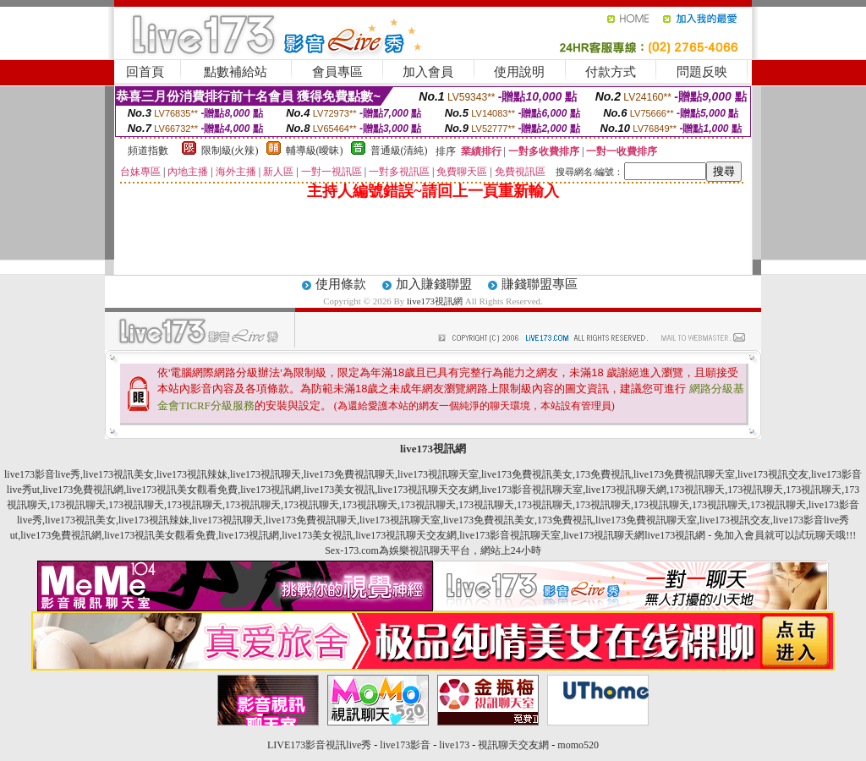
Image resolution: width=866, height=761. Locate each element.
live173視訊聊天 (265, 474)
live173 (454, 745)
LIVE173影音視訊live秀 (319, 745)
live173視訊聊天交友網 (428, 489)
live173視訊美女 (118, 474)
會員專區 (337, 72)
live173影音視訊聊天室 (532, 489)
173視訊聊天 (697, 489)
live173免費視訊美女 (527, 474)
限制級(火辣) (230, 150)
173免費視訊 (603, 474)
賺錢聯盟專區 (540, 284)
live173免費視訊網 (82, 489)
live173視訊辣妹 (191, 474)
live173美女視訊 (339, 489)
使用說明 (519, 72)
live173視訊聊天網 (625, 489)
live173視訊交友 (772, 474)
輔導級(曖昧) (314, 150)
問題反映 (702, 72)
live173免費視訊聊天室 (684, 474)
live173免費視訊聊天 (349, 474)
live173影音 (405, 745)
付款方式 (610, 72)
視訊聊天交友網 (513, 745)
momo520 (578, 745)
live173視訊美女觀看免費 (182, 489)
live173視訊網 (435, 301)
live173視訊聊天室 (438, 474)
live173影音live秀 (42, 474)
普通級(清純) (399, 150)
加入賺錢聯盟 (434, 284)
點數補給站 (235, 72)
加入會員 (428, 72)
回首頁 (145, 72)
